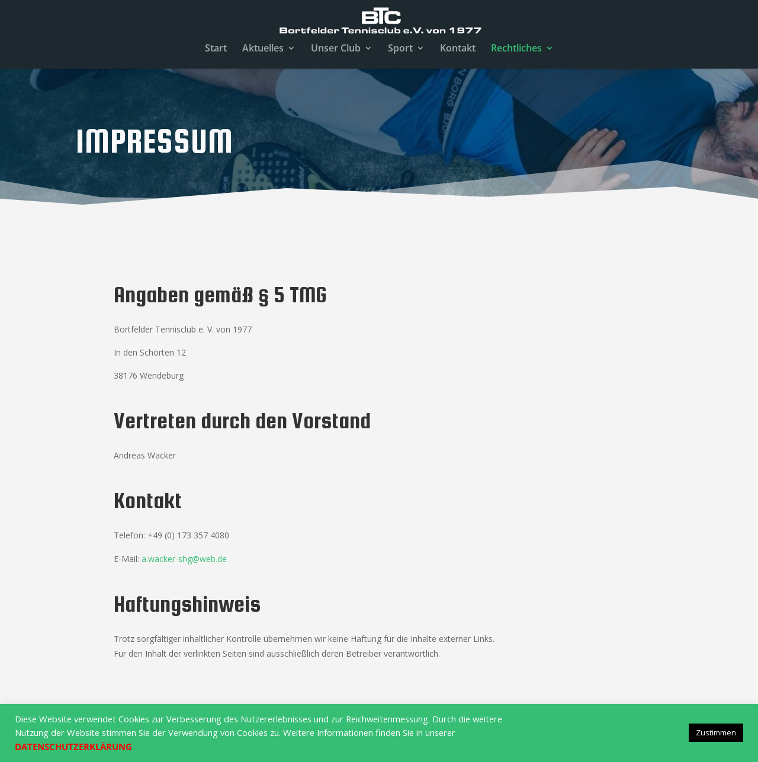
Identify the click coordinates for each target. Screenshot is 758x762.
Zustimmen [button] (716, 732)
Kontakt (458, 49)
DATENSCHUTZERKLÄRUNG (73, 747)
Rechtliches (516, 49)
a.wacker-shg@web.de (184, 558)
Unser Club (336, 49)
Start (216, 49)
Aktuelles (263, 49)
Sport (400, 49)
